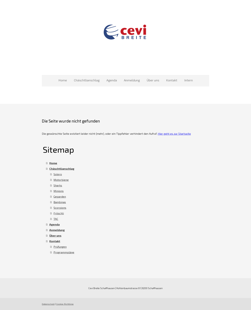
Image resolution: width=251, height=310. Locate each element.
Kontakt (171, 80)
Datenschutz (48, 304)
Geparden (60, 196)
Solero (58, 174)
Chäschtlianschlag (87, 80)
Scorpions (60, 207)
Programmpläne (64, 252)
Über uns (153, 80)
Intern (188, 80)
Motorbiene (61, 179)
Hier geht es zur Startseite (174, 133)
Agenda (112, 80)
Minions (59, 191)
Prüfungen (60, 246)
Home (62, 80)
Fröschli (59, 213)
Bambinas (60, 202)
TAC (56, 218)
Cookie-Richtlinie (65, 304)
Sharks (58, 185)
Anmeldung (132, 80)
